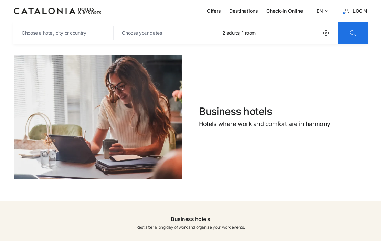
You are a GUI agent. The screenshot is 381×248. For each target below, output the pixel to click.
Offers (214, 11)
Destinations (243, 11)
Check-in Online (284, 11)
